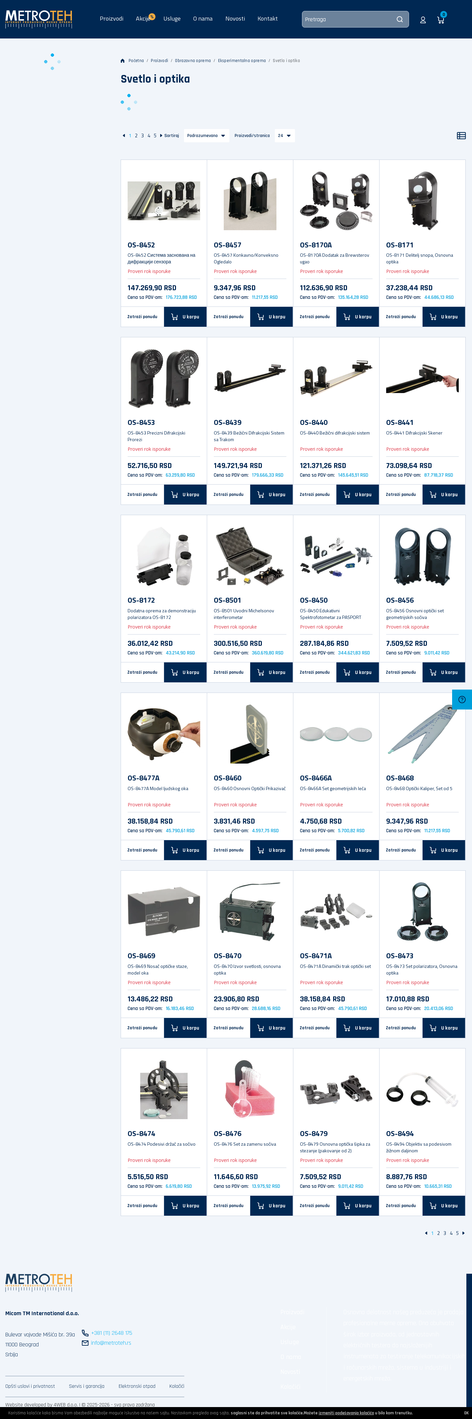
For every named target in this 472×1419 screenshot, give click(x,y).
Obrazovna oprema (193, 60)
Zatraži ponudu (142, 316)
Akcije (288, 1327)
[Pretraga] (355, 19)
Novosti (235, 18)
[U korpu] (185, 316)
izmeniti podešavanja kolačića (346, 1413)
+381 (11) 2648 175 (111, 1333)
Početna (132, 60)
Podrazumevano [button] (202, 136)
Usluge (172, 18)
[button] (423, 19)
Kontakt (268, 18)
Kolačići (176, 1386)
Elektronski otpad (137, 1386)
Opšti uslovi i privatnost (30, 1386)
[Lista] (461, 135)
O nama (202, 18)
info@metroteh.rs (111, 1343)
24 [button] (280, 136)
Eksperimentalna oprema (242, 60)
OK (466, 1413)
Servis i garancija (86, 1386)
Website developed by (28, 1404)
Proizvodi (111, 18)
